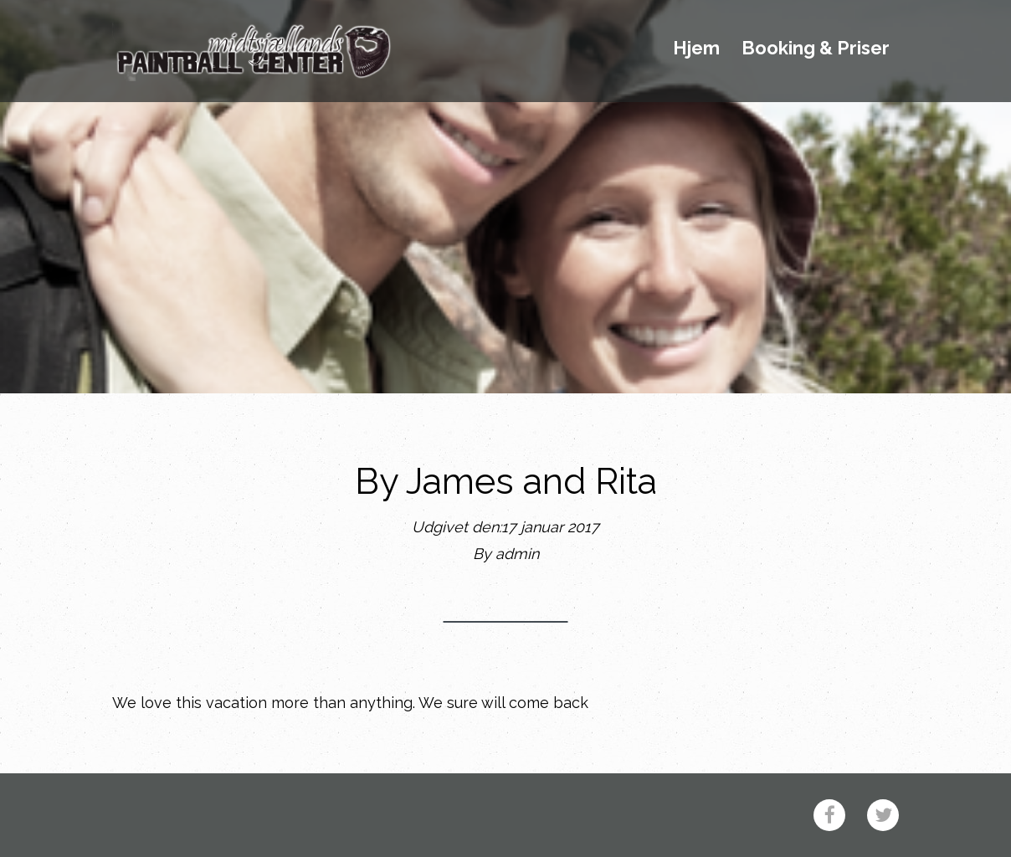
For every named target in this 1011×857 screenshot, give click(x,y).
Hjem (696, 48)
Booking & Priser (816, 48)
